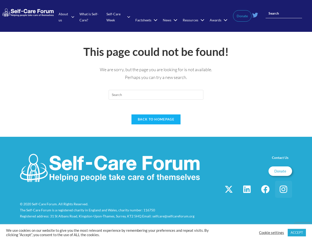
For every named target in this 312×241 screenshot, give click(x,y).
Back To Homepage (156, 119)
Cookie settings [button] (271, 233)
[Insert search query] (284, 13)
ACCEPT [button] (297, 232)
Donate (242, 16)
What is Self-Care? (88, 17)
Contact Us (280, 157)
